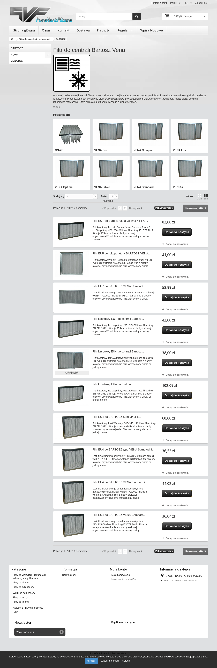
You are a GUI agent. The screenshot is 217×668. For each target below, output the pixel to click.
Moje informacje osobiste (124, 592)
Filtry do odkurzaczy (23, 598)
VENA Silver (18, 83)
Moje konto (118, 569)
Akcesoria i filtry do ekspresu (28, 619)
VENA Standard (20, 88)
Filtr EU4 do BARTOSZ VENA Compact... (119, 515)
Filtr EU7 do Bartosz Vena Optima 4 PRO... (120, 220)
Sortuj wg (58, 196)
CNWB (15, 55)
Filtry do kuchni (21, 613)
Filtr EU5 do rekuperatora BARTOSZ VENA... (122, 253)
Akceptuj (91, 660)
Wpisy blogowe (151, 30)
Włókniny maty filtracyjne (26, 589)
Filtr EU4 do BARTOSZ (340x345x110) (117, 416)
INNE (16, 623)
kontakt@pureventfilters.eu (188, 603)
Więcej (56, 107)
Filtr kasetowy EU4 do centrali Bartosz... (118, 351)
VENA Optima (19, 77)
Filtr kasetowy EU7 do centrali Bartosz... (118, 318)
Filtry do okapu (21, 594)
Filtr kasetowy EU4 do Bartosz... (113, 384)
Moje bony (117, 597)
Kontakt (63, 30)
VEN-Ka (15, 94)
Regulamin (125, 30)
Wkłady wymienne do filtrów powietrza (33, 583)
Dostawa (83, 30)
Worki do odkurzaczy (24, 604)
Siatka (199, 197)
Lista (206, 197)
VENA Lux (16, 71)
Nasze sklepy (69, 575)
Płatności (103, 30)
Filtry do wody (20, 609)
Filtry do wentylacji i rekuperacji (29, 575)
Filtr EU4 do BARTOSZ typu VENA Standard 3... (123, 449)
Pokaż (104, 196)
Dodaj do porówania (177, 244)
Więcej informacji (110, 660)
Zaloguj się (201, 3)
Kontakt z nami (159, 3)
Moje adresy (117, 588)
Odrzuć (126, 660)
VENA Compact (19, 66)
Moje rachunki (118, 583)
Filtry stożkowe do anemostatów (30, 579)
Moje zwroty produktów (123, 579)
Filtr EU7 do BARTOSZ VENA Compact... (119, 286)
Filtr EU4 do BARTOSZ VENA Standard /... (120, 482)
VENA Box (17, 60)
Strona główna (24, 30)
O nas (46, 30)
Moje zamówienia (120, 575)
